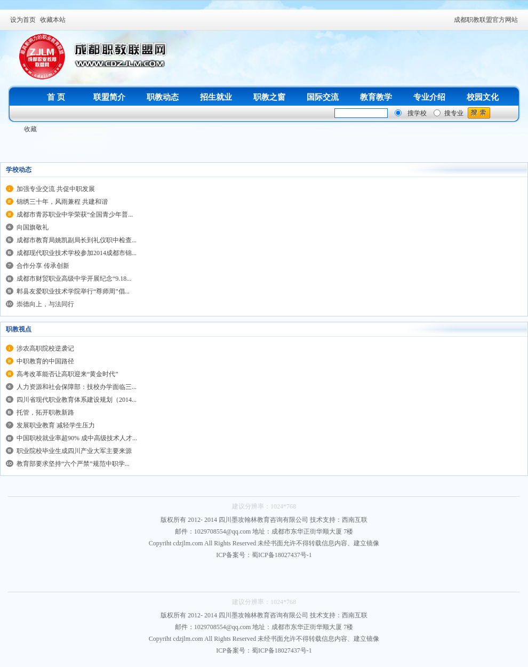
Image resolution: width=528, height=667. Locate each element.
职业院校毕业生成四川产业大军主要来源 (74, 451)
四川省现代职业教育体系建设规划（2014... (77, 399)
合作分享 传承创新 (43, 265)
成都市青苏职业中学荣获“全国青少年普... (75, 214)
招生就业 (216, 97)
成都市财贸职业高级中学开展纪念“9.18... (74, 278)
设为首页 (23, 19)
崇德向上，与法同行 (45, 304)
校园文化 (483, 97)
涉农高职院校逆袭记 (45, 348)
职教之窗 (269, 97)
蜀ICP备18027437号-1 (282, 555)
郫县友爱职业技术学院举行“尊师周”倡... (73, 291)
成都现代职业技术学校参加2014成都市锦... (77, 253)
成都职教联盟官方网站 (486, 19)
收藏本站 (53, 19)
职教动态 (163, 97)
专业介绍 (429, 97)
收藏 (30, 129)
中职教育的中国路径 (45, 361)
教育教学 (376, 97)
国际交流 (323, 97)
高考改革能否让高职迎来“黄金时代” (67, 374)
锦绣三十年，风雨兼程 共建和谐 (62, 201)
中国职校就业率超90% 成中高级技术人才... (77, 438)
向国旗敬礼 (33, 227)
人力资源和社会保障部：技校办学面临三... (77, 387)
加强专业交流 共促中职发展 (56, 189)
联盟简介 (109, 97)
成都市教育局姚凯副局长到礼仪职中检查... (77, 240)
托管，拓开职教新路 (45, 412)
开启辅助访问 (449, 20)
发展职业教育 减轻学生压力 (56, 425)
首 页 (56, 97)
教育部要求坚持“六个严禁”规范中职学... (73, 463)
